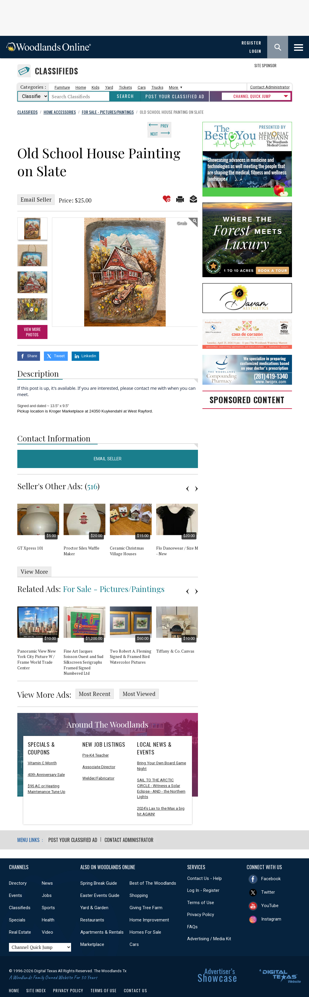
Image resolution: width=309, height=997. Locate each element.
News (47, 870)
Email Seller (36, 190)
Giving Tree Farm (146, 894)
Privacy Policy (200, 901)
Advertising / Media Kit (209, 926)
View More (34, 561)
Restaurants (92, 906)
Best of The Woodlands (153, 870)
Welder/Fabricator (98, 765)
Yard (109, 87)
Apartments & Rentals (102, 919)
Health (48, 906)
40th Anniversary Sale (46, 762)
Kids (95, 87)
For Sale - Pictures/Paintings (114, 578)
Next (181, 125)
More (175, 87)
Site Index (36, 977)
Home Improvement (149, 906)
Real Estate (20, 919)
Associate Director (98, 754)
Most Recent (94, 681)
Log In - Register (203, 877)
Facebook (271, 866)
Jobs (47, 882)
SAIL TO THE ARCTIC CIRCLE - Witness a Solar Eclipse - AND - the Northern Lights (161, 775)
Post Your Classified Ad (175, 96)
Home (81, 87)
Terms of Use (200, 889)
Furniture (62, 87)
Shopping (139, 882)
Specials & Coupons (41, 735)
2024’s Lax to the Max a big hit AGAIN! (161, 798)
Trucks (157, 87)
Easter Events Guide (99, 882)
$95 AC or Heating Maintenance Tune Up (46, 776)
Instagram (271, 906)
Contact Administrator (270, 87)
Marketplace (92, 931)
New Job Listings (103, 731)
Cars (142, 87)
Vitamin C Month (42, 750)
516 (92, 475)
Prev (164, 125)
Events (15, 882)
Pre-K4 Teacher (95, 742)
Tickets (125, 87)
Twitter (268, 879)
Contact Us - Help (204, 865)
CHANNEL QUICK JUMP (252, 96)
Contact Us (135, 977)
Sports (48, 894)
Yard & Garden (94, 894)
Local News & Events (154, 735)
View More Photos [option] (32, 322)
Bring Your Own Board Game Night (161, 753)
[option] (32, 219)
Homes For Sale (145, 919)
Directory (18, 870)
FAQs (192, 913)
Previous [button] (187, 478)
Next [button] (196, 478)
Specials (17, 906)
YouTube (270, 892)
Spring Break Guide (98, 870)
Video (47, 919)
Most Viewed (139, 681)
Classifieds (56, 71)
